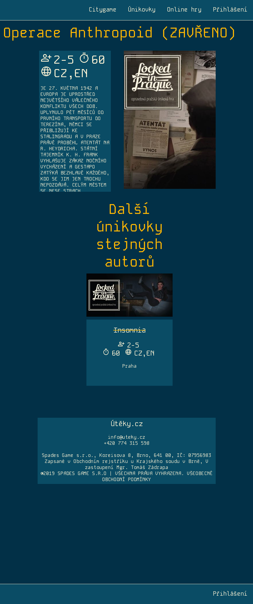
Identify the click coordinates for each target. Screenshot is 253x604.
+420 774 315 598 (127, 443)
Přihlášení (230, 9)
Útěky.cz (127, 423)
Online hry (184, 9)
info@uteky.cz (126, 437)
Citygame (102, 9)
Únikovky (141, 9)
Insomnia (129, 330)
